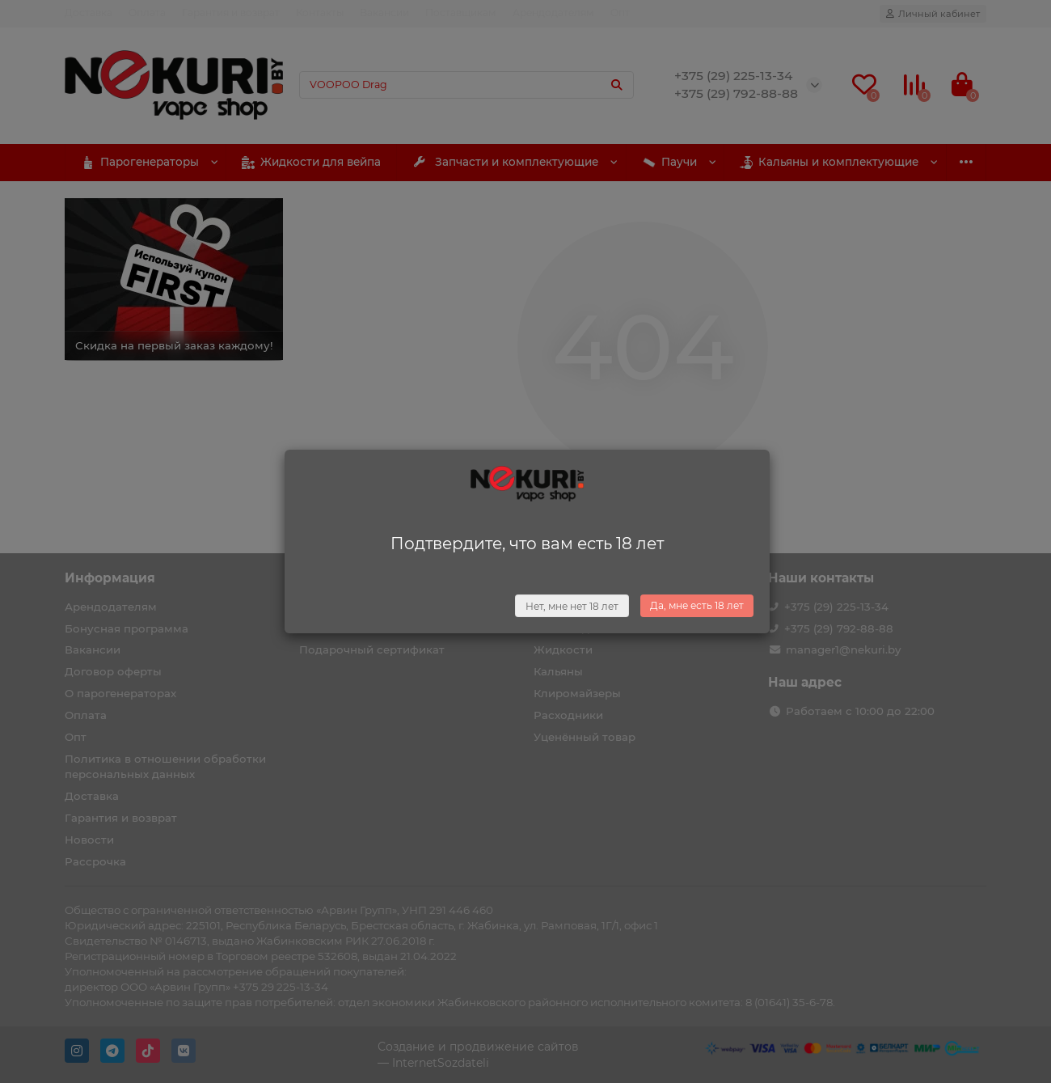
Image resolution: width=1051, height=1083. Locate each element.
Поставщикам (460, 12)
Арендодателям (553, 12)
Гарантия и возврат (231, 12)
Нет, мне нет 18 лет (572, 606)
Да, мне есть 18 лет (697, 605)
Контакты (320, 12)
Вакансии (384, 12)
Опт (620, 12)
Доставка (88, 12)
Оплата (147, 12)
